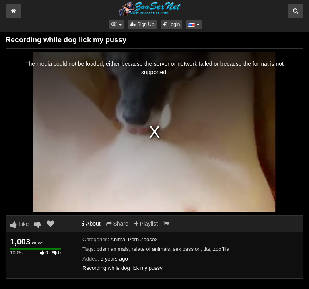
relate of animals (151, 249)
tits (207, 249)
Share (117, 223)
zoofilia (221, 249)
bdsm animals (113, 249)
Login (171, 24)
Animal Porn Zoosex (133, 239)
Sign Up (142, 24)
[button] (116, 24)
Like (19, 224)
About (91, 223)
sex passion (187, 249)
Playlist (146, 223)
